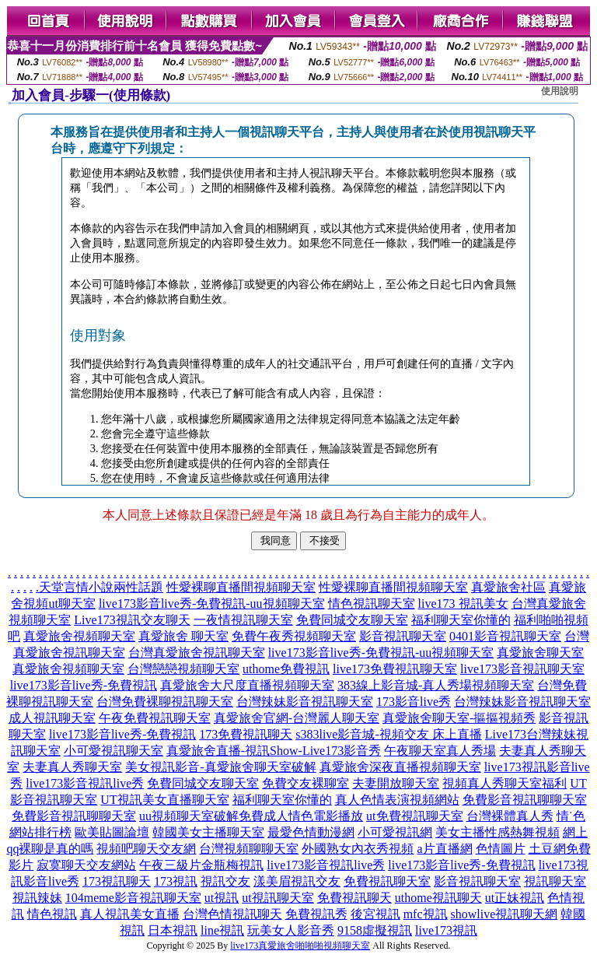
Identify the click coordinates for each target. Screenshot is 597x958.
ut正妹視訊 (514, 897)
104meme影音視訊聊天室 (133, 897)
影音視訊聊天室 (402, 636)
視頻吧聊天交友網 (146, 848)
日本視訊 (172, 930)
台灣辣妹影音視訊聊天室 (304, 701)
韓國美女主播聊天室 (208, 832)
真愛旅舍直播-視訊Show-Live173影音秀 (273, 750)
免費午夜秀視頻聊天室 (294, 636)
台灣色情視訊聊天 (232, 914)
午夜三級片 (170, 865)
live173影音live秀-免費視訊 (83, 685)
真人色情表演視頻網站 (397, 799)
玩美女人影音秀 (290, 930)
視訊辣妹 (37, 897)
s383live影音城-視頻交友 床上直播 (388, 734)
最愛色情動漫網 (310, 832)
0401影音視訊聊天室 (505, 636)
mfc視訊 (425, 914)
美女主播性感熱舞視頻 (497, 832)
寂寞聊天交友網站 (86, 865)
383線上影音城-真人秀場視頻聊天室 (435, 685)
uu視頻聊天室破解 (189, 816)
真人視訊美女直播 (130, 914)
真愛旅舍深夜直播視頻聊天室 (400, 767)
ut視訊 (221, 897)
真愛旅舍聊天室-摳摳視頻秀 (459, 718)
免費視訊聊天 (354, 897)
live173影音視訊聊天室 (522, 669)
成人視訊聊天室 (52, 718)
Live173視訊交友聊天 (132, 619)
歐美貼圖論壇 (112, 832)
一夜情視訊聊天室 (243, 619)
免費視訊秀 (316, 914)
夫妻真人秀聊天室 (72, 767)
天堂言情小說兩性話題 (101, 587)
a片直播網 (444, 848)
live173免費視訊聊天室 (395, 669)
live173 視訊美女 (463, 603)
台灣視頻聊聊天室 (248, 848)
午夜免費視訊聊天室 (155, 718)
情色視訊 (52, 914)
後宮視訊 (375, 914)
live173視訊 (446, 930)
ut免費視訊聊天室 (414, 816)
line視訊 (222, 930)
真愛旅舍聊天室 (540, 652)
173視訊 (175, 881)
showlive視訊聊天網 (504, 914)
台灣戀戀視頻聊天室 (183, 669)
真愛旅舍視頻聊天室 (79, 636)
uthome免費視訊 (286, 669)
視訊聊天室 (555, 881)
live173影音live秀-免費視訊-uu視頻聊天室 (212, 603)
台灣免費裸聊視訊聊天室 (164, 701)
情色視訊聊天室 (371, 603)
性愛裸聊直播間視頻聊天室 (241, 587)
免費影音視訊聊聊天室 (525, 799)
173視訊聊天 (116, 881)
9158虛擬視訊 (374, 930)
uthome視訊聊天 (438, 897)
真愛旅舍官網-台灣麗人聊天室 (296, 718)
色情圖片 (500, 848)
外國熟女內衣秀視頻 (358, 848)
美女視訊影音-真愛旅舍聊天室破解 (220, 767)
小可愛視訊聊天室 (113, 750)
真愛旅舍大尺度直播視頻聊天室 (247, 685)
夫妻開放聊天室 (395, 783)
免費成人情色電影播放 (301, 816)
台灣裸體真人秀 (509, 816)
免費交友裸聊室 (305, 783)
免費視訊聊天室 (387, 881)
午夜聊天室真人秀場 (440, 750)
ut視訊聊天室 (277, 897)
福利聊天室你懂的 (461, 619)
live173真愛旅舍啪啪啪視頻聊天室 (300, 945)
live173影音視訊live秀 (85, 783)
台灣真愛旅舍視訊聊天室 (196, 652)
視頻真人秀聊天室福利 (504, 783)
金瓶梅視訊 (232, 865)
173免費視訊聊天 (245, 734)
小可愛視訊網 (395, 832)
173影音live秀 (413, 701)
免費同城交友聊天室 (352, 619)
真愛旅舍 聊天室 (183, 636)
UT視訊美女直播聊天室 (164, 799)
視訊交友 (225, 881)
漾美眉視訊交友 (296, 881)
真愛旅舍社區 (508, 587)
